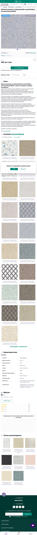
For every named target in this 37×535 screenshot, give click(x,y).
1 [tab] (17, 49)
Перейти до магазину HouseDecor (9, 128)
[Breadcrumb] (1, 7)
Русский (23, 169)
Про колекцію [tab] (17, 137)
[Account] (35, 1)
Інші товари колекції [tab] (7, 137)
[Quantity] (5, 68)
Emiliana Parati (33, 52)
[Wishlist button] (34, 59)
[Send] (24, 74)
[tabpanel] (18, 31)
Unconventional (17, 134)
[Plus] (8, 68)
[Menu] (1, 1)
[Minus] (2, 68)
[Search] (4, 1)
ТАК (14, 169)
